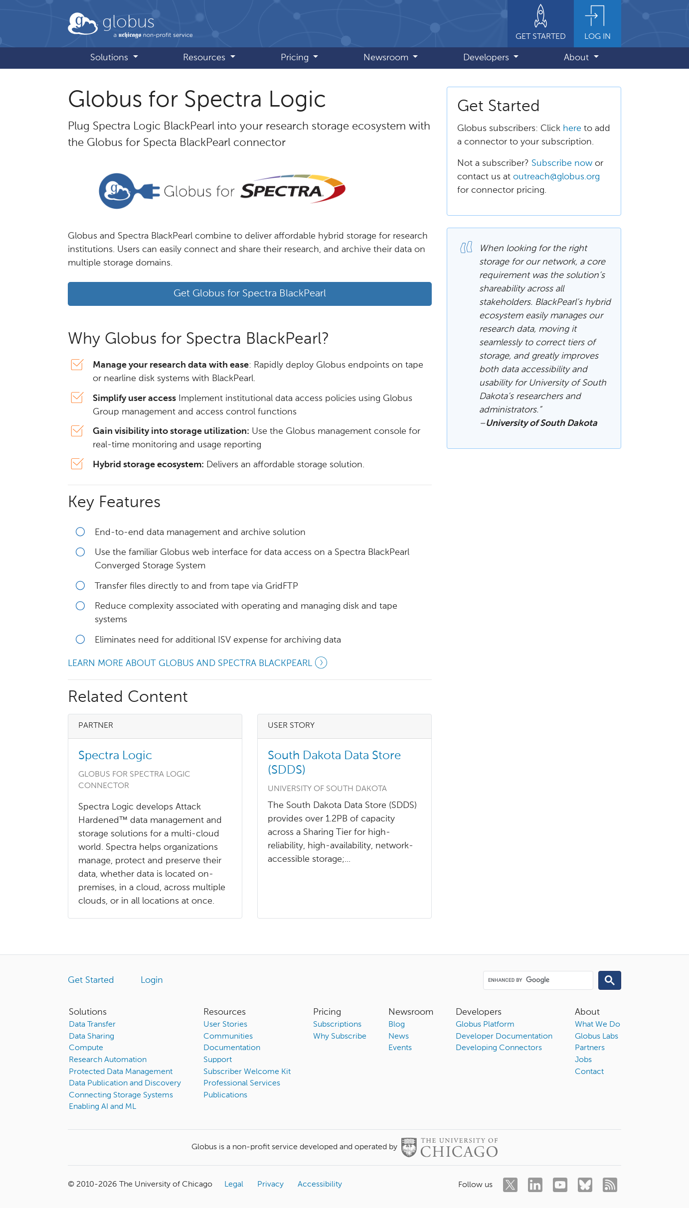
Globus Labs (596, 1037)
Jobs (583, 1060)
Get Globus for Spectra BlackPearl (249, 294)
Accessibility (320, 1185)
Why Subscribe (339, 1037)
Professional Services (241, 1083)
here (572, 128)
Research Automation (108, 1060)
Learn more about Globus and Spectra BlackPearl (199, 664)
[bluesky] (585, 1185)
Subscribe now (561, 163)
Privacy (270, 1185)
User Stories (225, 1025)
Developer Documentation (504, 1037)
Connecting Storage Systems (121, 1095)
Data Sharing (91, 1037)
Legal (233, 1185)
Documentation (231, 1048)
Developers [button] (487, 57)
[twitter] (510, 1185)
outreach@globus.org (556, 176)
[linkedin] (535, 1185)
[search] (537, 980)
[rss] (610, 1185)
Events (400, 1048)
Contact (589, 1072)
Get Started (91, 980)
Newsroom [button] (387, 57)
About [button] (577, 57)
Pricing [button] (296, 57)
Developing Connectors (499, 1048)
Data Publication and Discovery (125, 1083)
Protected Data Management (120, 1072)
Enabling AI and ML (102, 1107)
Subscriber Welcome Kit (247, 1072)
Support (217, 1060)
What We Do (597, 1025)
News (398, 1037)
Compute (86, 1048)
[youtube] (560, 1185)
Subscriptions (337, 1025)
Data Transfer (92, 1025)
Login (152, 980)
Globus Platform (485, 1025)
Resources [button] (205, 57)
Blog (396, 1025)
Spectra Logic (115, 756)
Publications (225, 1095)
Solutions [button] (110, 57)
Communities (228, 1037)
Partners (590, 1048)
